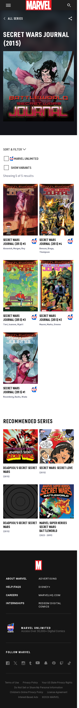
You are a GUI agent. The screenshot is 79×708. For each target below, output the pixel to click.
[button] (7, 5)
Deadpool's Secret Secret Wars (20, 470)
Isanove (12, 324)
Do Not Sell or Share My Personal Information (38, 687)
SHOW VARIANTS (21, 168)
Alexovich (7, 248)
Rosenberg (8, 396)
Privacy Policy (30, 682)
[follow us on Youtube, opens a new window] (38, 663)
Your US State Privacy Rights (57, 682)
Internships (15, 603)
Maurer (42, 324)
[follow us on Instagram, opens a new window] (23, 664)
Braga (50, 248)
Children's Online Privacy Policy (26, 692)
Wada (24, 396)
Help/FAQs (13, 586)
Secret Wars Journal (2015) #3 (14, 318)
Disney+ (44, 586)
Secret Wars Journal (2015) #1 (14, 390)
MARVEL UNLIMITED (26, 159)
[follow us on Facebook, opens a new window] (8, 664)
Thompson (44, 251)
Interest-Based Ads (28, 697)
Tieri (5, 324)
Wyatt (20, 324)
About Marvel (16, 578)
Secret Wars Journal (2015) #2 (50, 318)
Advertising (48, 578)
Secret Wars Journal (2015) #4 (50, 242)
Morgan (16, 248)
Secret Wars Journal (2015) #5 (14, 242)
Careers (12, 595)
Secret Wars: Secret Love (56, 468)
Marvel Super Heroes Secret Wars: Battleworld (53, 527)
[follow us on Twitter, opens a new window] (15, 664)
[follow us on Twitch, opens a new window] (61, 664)
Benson (43, 248)
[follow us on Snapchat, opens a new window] (46, 664)
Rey (23, 248)
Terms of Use (12, 682)
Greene (57, 324)
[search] (69, 6)
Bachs (18, 396)
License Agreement (57, 692)
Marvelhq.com (49, 595)
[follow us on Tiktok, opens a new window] (69, 664)
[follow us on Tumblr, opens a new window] (30, 664)
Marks (50, 324)
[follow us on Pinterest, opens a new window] (54, 663)
